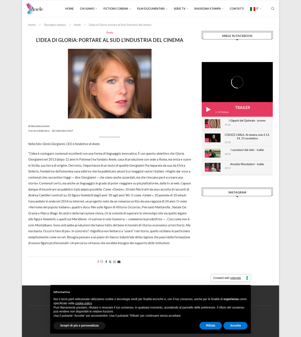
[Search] (273, 8)
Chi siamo (87, 8)
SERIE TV (179, 8)
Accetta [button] (235, 325)
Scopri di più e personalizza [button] (79, 325)
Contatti (237, 8)
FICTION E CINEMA (115, 8)
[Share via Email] (118, 261)
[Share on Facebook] (106, 261)
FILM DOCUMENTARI (151, 8)
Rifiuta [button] (210, 325)
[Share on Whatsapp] (114, 261)
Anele (77, 24)
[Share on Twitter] (110, 261)
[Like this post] (101, 261)
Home (69, 8)
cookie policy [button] (83, 303)
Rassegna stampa (207, 8)
